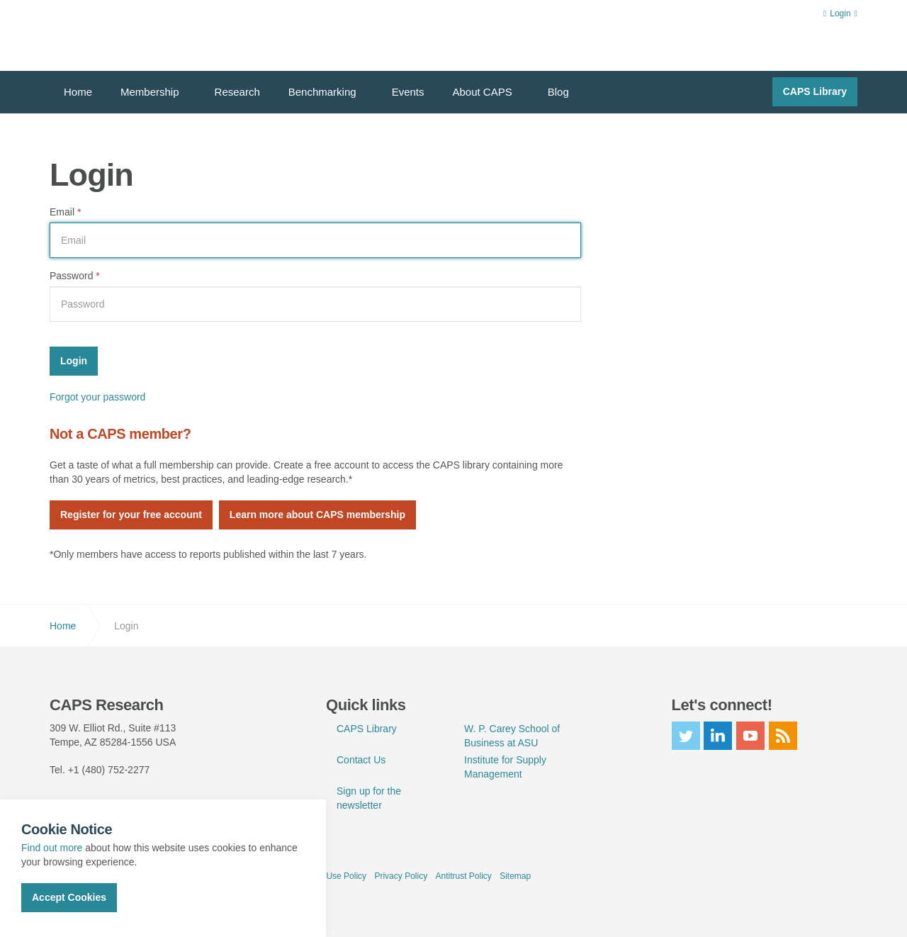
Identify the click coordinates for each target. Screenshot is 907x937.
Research (237, 92)
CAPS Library (815, 91)
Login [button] (840, 13)
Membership (149, 92)
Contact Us (361, 759)
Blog (558, 92)
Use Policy (346, 876)
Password (75, 275)
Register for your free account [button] (131, 514)
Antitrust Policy (463, 876)
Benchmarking (322, 92)
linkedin (718, 736)
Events (408, 92)
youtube (750, 736)
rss (783, 736)
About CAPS (482, 92)
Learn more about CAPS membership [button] (317, 514)
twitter (686, 736)
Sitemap (515, 876)
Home (78, 92)
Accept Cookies (69, 897)
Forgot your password (97, 397)
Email (65, 212)
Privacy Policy (400, 876)
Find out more (51, 847)
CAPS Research (101, 35)
